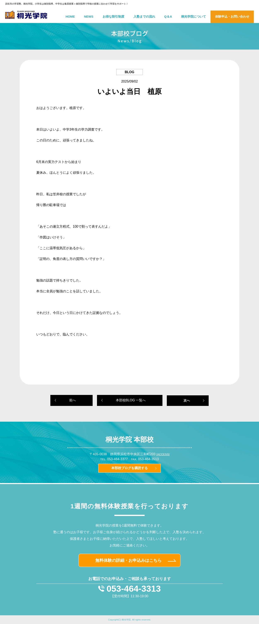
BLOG (129, 72)
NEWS (88, 16)
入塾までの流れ (144, 16)
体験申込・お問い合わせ (232, 16)
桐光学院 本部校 (129, 439)
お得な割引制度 (113, 16)
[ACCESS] (162, 454)
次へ (187, 400)
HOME (70, 16)
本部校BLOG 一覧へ (131, 400)
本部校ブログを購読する (129, 468)
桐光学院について (193, 16)
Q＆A (168, 16)
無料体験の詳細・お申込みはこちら (128, 560)
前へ (72, 400)
